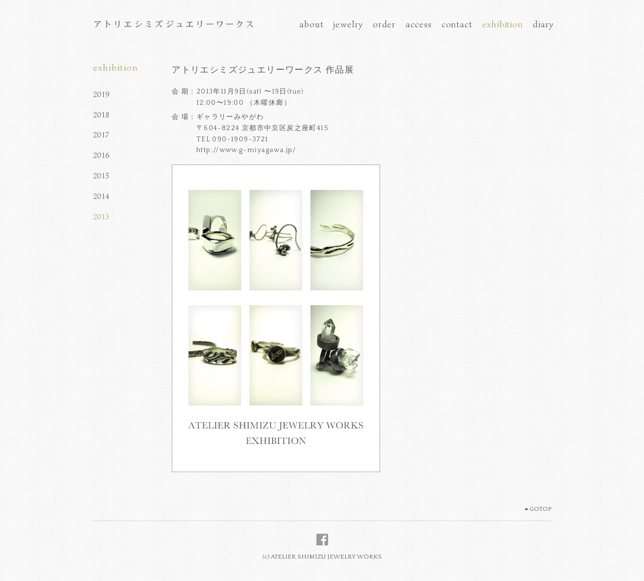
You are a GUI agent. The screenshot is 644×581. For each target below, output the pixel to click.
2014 (101, 196)
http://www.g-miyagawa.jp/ (246, 150)
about (311, 24)
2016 (101, 155)
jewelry (348, 24)
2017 (101, 135)
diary (543, 24)
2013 (101, 217)
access (418, 24)
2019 (101, 94)
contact (457, 24)
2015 (101, 176)
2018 (101, 115)
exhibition (502, 24)
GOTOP (538, 508)
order (384, 24)
